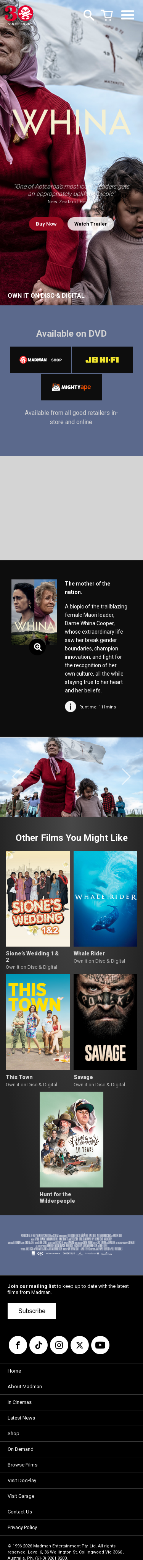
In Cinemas (20, 1402)
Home (14, 1371)
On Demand (21, 1449)
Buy (46, 224)
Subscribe (31, 1311)
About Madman (25, 1386)
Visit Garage (21, 1496)
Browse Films (22, 1465)
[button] (16, 776)
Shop (13, 1433)
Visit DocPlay (22, 1480)
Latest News (21, 1418)
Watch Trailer (90, 224)
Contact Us (20, 1512)
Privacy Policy (22, 1527)
